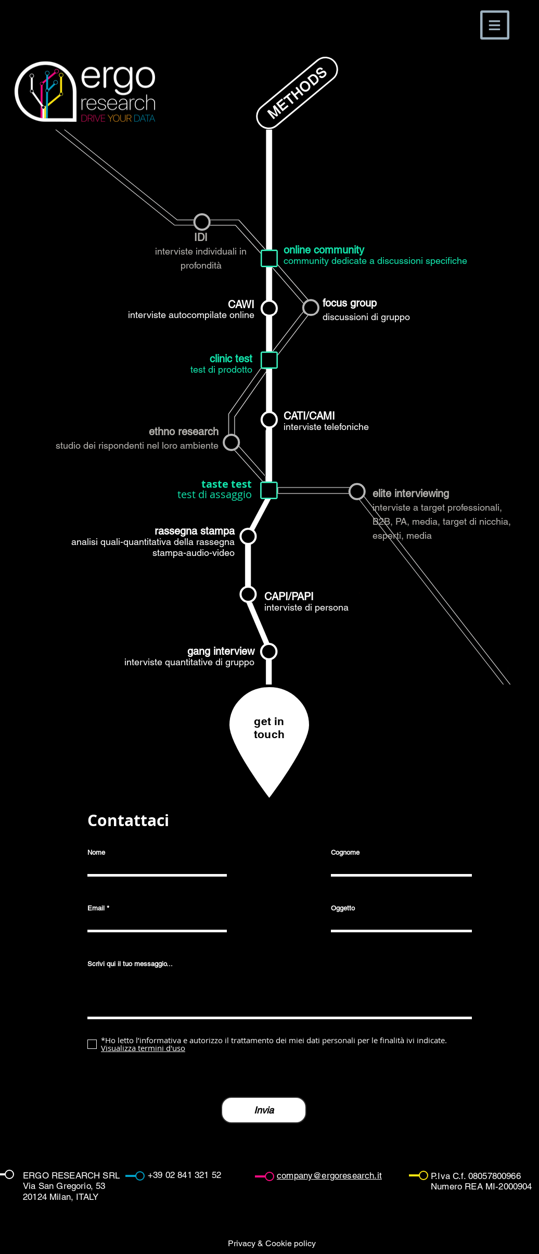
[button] (494, 25)
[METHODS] (297, 93)
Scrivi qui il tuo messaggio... (130, 963)
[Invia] (263, 1110)
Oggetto (343, 908)
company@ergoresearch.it (329, 1175)
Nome (96, 852)
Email (96, 908)
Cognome (345, 852)
